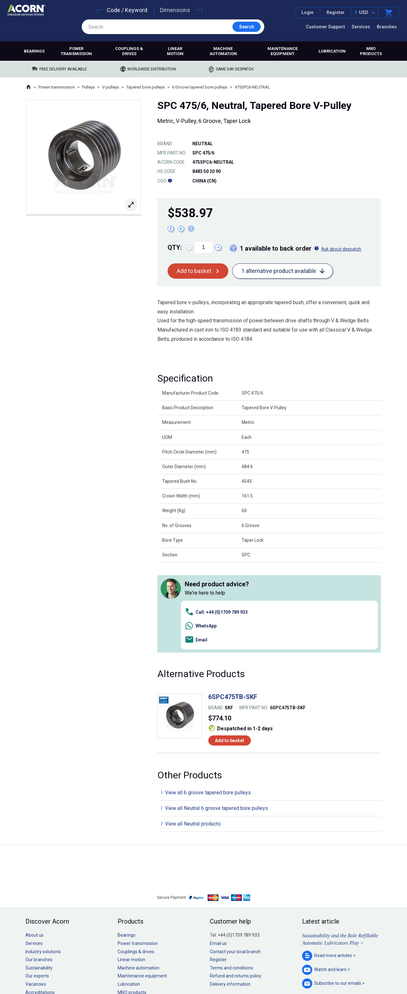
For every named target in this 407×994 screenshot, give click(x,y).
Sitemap (161, 970)
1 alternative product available (278, 271)
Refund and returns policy (235, 886)
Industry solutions (43, 861)
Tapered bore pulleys (145, 87)
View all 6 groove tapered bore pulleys (208, 703)
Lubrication (332, 51)
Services (361, 26)
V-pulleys (110, 87)
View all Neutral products (193, 734)
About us (34, 845)
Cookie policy (209, 970)
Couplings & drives (129, 51)
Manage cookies (239, 970)
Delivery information (230, 894)
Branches (387, 26)
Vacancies (35, 894)
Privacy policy (183, 970)
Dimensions (175, 10)
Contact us (355, 976)
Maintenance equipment (282, 51)
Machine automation (223, 51)
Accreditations (40, 902)
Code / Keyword (127, 10)
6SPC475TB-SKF (232, 607)
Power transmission (76, 51)
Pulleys (88, 87)
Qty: (175, 247)
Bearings (34, 51)
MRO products (371, 51)
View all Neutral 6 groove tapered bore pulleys (216, 718)
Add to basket (194, 271)
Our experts (37, 886)
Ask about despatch (341, 249)
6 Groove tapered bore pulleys (199, 87)
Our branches (38, 869)
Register (336, 12)
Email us (218, 853)
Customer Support (325, 26)
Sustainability (38, 877)
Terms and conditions (231, 877)
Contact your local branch (235, 861)
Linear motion (175, 51)
